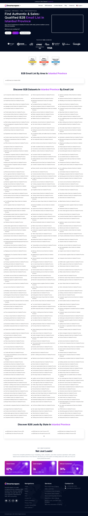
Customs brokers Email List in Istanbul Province (42, 193)
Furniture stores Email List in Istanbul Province (15, 411)
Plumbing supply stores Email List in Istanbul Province (44, 137)
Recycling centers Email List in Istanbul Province (70, 193)
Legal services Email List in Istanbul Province (42, 208)
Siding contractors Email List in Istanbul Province (70, 133)
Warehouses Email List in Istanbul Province (69, 227)
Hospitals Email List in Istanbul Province (41, 292)
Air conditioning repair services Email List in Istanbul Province (71, 119)
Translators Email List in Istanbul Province (69, 189)
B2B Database (48, 5)
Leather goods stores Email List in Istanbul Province (71, 164)
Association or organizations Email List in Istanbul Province (70, 326)
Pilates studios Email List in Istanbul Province (69, 271)
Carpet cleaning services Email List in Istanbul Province (42, 330)
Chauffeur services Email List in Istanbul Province (16, 239)
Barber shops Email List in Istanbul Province (14, 368)
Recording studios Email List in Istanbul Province (16, 116)
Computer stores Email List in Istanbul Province (70, 258)
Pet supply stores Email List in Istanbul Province (43, 277)
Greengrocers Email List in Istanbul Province (69, 162)
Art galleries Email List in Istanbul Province (41, 189)
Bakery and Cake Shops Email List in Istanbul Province (44, 393)
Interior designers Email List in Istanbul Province (70, 333)
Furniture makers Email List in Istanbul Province (15, 378)
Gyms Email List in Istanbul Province (13, 388)
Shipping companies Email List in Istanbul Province (71, 335)
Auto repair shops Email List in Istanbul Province (43, 409)
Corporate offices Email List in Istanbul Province (70, 413)
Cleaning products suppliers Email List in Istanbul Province (43, 284)
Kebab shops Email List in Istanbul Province (69, 372)
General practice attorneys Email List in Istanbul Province (70, 159)
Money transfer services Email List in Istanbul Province (44, 168)
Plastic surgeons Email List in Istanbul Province (70, 116)
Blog (66, 5)
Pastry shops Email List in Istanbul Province (14, 341)
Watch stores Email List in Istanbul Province (42, 225)
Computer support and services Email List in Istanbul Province (71, 297)
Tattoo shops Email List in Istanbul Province (42, 233)
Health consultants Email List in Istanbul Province (43, 146)
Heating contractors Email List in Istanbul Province (71, 292)
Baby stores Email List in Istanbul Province (69, 104)
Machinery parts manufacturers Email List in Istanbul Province (16, 151)
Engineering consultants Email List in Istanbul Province (72, 358)
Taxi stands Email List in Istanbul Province (69, 154)
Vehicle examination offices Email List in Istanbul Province (70, 95)
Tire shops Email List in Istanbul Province (14, 346)
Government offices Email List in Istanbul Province (16, 114)
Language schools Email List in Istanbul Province (16, 106)
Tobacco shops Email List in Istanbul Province (15, 315)
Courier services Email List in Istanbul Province (70, 181)
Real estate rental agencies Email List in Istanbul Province (43, 198)
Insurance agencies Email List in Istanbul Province (16, 395)
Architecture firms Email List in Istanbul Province (15, 245)
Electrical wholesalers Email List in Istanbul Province (71, 368)
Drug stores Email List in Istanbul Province (69, 114)
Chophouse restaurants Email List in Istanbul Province (44, 156)
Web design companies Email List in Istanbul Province (72, 380)
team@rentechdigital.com (72, 488)
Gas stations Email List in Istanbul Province (41, 320)
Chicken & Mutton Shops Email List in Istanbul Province (72, 346)
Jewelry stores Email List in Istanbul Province (15, 372)
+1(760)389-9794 (71, 486)
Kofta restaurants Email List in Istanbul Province (42, 98)
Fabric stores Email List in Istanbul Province (14, 343)
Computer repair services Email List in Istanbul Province (70, 313)
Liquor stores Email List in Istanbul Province (14, 287)
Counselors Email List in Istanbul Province (41, 154)
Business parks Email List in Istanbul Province (42, 346)
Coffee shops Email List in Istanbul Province (42, 384)
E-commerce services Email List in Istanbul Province (16, 283)
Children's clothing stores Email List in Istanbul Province (42, 313)
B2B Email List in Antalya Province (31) (67, 431)
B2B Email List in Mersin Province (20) (67, 433)
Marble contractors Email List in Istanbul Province (71, 195)
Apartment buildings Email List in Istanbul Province (16, 399)
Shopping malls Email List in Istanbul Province (15, 318)
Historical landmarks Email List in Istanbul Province (43, 222)
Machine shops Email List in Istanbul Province (42, 315)
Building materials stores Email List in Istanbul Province (72, 361)
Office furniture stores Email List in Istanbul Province (16, 143)
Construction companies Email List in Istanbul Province (17, 405)
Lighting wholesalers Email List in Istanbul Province (43, 323)
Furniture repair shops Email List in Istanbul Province (16, 137)
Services (40, 5)
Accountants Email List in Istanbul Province (69, 156)
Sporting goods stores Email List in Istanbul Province (71, 176)
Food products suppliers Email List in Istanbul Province (72, 254)
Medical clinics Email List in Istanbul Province (42, 214)
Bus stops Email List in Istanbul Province (41, 395)
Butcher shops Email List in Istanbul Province (15, 348)
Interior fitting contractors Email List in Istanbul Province (42, 287)
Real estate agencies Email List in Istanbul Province (16, 413)
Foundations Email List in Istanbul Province (69, 184)
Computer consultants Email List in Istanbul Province (43, 216)
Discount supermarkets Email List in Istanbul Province (44, 366)
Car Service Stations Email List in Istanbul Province (43, 405)
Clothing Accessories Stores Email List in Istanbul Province (43, 130)
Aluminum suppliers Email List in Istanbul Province (16, 181)
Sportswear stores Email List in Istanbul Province (16, 235)
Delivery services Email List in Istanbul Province (43, 112)
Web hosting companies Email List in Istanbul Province (17, 122)
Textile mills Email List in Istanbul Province (14, 352)
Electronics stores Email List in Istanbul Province (70, 382)
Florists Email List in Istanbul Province (13, 335)
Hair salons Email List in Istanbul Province (14, 380)
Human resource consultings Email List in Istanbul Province (16, 190)
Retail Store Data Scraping (52, 498)
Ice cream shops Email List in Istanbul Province (42, 264)
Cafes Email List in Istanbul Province (40, 413)
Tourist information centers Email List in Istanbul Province (70, 230)
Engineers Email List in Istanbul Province (14, 146)
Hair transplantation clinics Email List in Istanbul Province (70, 248)
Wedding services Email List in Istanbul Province (70, 100)
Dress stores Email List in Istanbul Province (14, 233)
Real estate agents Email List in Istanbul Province (16, 225)
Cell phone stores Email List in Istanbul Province (70, 391)
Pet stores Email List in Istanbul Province (14, 306)
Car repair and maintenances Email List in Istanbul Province (71, 406)
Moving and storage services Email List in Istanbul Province (71, 140)
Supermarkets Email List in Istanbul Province (42, 415)
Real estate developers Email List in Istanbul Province (72, 186)
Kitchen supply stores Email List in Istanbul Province (16, 269)
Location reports (58, 5)
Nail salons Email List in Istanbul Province (14, 98)
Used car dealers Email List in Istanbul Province (70, 329)
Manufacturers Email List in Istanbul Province (42, 411)
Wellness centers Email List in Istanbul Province (42, 150)
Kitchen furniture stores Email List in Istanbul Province (44, 143)
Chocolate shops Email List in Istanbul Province (70, 127)
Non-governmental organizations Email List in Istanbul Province (44, 186)
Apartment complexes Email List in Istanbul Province (44, 306)
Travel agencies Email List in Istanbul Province (42, 382)
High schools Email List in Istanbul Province (14, 184)
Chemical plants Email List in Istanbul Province (42, 269)
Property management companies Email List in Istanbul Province (44, 236)
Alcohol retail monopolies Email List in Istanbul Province (15, 211)
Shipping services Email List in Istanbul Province (15, 251)
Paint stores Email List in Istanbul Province (41, 275)
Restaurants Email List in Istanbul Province (69, 417)
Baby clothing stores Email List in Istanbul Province (71, 122)
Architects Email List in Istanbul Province (14, 361)
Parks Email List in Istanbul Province (68, 388)
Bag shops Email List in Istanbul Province (69, 112)
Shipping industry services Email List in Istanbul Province (15, 338)
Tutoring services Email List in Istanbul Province (15, 118)
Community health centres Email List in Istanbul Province (15, 267)
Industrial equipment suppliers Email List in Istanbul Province (71, 320)
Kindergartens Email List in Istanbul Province (42, 294)
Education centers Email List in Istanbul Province (16, 292)
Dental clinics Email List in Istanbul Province (14, 364)
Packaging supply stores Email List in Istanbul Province (17, 208)
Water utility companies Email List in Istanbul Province (17, 227)
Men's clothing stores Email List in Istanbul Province (43, 354)
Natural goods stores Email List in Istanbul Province (43, 162)
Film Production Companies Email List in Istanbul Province (15, 165)
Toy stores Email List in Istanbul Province (41, 304)
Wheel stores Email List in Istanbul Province (14, 171)
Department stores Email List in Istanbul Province (16, 133)
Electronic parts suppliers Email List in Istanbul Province (42, 219)
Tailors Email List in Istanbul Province (68, 306)
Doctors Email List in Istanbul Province (68, 337)
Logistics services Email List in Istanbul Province (43, 378)
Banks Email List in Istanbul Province (40, 352)
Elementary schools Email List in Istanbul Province (43, 122)
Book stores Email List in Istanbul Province (69, 341)
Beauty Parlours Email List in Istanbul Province (15, 401)
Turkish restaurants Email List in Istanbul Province (16, 386)
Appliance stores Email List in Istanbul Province (15, 304)
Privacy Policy (28, 503)
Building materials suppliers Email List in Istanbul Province (43, 267)
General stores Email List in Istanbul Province (42, 372)
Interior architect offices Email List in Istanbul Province (17, 104)
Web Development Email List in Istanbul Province (16, 382)
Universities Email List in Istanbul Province (14, 108)
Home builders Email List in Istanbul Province (70, 300)
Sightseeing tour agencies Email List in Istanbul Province (42, 255)
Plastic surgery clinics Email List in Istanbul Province (43, 227)
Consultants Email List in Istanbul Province (41, 318)
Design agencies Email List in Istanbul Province (70, 146)
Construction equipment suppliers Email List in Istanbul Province (44, 230)
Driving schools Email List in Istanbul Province (70, 214)
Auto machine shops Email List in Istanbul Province (43, 300)
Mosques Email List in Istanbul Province (41, 341)
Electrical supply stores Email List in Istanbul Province (44, 368)
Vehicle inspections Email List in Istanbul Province (43, 94)
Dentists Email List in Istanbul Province (68, 352)
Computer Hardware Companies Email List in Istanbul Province (17, 301)
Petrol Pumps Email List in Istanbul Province (14, 320)
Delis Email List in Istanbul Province (67, 197)
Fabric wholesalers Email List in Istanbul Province (70, 287)
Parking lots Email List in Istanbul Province (14, 264)
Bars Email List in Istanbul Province (67, 294)
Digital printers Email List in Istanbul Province (69, 304)
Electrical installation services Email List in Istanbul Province (43, 205)
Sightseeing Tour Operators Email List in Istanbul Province (16, 255)
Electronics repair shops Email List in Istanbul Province (72, 277)
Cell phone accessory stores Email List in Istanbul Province (16, 259)
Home (26, 486)
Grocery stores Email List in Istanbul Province (70, 399)
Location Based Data (30, 505)
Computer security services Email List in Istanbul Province (70, 109)
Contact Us (50, 1)
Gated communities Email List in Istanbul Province (71, 225)
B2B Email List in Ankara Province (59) (15, 431)
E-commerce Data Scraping (52, 491)
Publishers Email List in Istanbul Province (14, 222)
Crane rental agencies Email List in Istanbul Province (71, 210)
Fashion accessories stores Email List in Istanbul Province (70, 130)
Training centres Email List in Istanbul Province (42, 195)
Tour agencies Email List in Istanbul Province (15, 174)
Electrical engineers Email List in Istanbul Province (43, 106)
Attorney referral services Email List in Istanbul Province (42, 251)
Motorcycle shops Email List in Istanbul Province (16, 162)
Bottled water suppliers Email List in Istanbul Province (71, 261)
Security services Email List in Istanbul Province (42, 181)
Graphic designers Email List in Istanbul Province (43, 335)
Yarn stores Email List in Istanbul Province (41, 124)
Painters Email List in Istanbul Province (13, 148)
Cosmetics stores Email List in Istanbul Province (42, 348)
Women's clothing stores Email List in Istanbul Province (17, 384)
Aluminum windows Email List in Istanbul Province (70, 98)
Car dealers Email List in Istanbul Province (14, 397)
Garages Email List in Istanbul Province (13, 409)
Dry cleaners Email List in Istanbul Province (14, 297)
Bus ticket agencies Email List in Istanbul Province (43, 127)
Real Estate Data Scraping (52, 486)
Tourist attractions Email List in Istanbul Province (43, 210)
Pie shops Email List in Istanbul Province (41, 325)
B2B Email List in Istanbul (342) (13, 80)
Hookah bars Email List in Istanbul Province (14, 100)
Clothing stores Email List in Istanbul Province (42, 417)
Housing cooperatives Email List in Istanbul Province (16, 261)
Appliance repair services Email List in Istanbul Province (70, 223)
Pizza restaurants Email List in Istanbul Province (15, 312)
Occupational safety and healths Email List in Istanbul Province (44, 134)
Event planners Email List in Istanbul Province (42, 370)
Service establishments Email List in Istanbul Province (71, 415)
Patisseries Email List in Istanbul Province (69, 208)
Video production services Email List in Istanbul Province (42, 259)
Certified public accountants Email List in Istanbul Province (70, 375)
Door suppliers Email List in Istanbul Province (15, 204)
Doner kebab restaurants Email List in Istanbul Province (70, 349)
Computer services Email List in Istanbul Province (16, 275)
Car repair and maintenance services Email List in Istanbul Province (16, 355)
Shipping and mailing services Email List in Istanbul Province (71, 143)
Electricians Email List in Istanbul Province (69, 364)
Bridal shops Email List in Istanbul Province (14, 130)
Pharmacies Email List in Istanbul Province (41, 391)
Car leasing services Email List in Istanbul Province (71, 106)
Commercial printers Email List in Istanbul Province (43, 174)
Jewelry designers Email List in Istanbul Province (70, 148)
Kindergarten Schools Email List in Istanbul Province (16, 294)
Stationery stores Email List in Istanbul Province (42, 358)
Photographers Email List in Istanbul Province (42, 261)
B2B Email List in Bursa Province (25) (15, 433)
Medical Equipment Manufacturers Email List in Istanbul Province (44, 109)
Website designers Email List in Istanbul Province (43, 380)
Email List (15, 33)
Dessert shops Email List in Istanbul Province (69, 218)
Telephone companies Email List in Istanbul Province (17, 154)
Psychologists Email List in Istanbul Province (69, 370)
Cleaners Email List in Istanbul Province (68, 241)
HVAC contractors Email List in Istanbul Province (15, 247)
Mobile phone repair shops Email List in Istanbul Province (43, 297)
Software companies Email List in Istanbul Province (43, 397)
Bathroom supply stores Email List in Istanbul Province (44, 176)
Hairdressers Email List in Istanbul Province (14, 374)
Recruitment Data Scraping (52, 493)
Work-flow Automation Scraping (53, 504)
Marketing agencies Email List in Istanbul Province (71, 279)
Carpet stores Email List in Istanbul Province (15, 329)
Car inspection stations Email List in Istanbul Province (17, 94)
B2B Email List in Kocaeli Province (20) (41, 433)
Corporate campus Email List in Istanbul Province (16, 415)
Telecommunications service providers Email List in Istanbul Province (43, 344)
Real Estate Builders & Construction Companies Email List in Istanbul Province (71, 402)
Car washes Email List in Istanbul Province (69, 366)
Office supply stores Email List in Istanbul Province (71, 264)
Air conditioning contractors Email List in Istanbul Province (70, 169)
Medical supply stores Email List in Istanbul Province (16, 176)
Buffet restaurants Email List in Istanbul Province (43, 308)
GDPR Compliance (30, 500)
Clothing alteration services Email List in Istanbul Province (43, 159)
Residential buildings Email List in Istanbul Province (43, 399)
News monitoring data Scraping (53, 496)
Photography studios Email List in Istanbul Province (16, 214)
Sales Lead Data (49, 489)
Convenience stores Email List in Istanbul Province (43, 148)
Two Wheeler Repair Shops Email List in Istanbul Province (16, 202)
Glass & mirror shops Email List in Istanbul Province (16, 193)
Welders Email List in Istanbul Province (40, 118)
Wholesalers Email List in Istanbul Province (14, 370)
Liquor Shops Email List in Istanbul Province (69, 283)
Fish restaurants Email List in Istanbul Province (42, 139)
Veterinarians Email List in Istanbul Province (69, 266)
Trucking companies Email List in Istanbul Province (43, 184)
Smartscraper (8, 10)
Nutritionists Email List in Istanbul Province (14, 168)
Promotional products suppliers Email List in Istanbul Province (71, 205)
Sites (26, 496)
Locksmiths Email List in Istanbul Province (14, 197)
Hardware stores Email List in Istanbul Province (15, 366)
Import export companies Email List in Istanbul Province (70, 355)
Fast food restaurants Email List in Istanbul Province (16, 391)
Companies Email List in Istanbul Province (14, 417)
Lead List (8, 33)
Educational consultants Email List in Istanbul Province (17, 333)
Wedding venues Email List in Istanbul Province (15, 290)
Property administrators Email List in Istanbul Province (71, 235)
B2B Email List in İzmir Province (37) (41, 431)
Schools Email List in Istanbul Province (40, 388)
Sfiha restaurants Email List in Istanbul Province (42, 361)
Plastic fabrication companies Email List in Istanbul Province (16, 359)
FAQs (26, 489)
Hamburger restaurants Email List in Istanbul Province (71, 318)
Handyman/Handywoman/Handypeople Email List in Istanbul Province (16, 242)
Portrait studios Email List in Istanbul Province (15, 112)
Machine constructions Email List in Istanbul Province (17, 127)
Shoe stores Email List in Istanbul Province (69, 384)
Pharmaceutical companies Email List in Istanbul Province (15, 186)
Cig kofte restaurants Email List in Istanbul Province (71, 290)
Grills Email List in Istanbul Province (40, 171)
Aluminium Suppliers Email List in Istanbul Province (71, 178)
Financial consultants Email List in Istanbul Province (71, 269)
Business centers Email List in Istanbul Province (15, 271)
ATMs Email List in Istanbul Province (68, 409)
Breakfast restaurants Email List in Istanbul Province (16, 325)
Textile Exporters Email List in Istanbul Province (42, 290)
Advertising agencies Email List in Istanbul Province (71, 411)
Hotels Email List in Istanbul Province (68, 397)
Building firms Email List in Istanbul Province (42, 239)
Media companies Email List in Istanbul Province (43, 114)
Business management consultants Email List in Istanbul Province (72, 309)
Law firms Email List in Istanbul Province (68, 395)
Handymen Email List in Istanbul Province (69, 239)
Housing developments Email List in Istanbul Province (71, 315)
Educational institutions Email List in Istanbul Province (17, 323)
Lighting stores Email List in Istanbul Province (70, 323)
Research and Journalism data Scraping (53, 501)
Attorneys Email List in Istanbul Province (14, 277)
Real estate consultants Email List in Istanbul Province (71, 386)
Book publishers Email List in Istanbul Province (70, 124)
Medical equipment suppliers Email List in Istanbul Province (16, 280)
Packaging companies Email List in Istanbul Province (71, 174)
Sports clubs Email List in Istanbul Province (41, 116)
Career (26, 491)
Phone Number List (25, 33)
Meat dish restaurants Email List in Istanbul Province (43, 279)
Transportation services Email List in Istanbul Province (44, 245)
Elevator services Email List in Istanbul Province (70, 245)
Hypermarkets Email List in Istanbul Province (15, 216)
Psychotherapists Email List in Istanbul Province (70, 150)
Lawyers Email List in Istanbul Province (68, 275)
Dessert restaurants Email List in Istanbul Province (71, 233)
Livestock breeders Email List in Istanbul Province (71, 216)
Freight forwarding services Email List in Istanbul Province (43, 179)
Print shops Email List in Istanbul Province (41, 374)
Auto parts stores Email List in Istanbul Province (15, 393)
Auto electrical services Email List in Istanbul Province (17, 195)
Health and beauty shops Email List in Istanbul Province (15, 159)
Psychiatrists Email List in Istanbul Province (41, 104)
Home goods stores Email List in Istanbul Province (43, 386)
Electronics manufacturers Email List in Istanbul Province (15, 140)
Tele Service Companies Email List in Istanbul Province (72, 343)
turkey (21, 10)
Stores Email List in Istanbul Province (40, 364)
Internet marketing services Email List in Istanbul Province (43, 272)
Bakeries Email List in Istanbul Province (68, 393)
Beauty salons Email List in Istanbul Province (42, 401)
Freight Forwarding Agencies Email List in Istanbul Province (16, 179)
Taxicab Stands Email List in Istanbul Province (15, 156)
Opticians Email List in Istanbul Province (14, 308)
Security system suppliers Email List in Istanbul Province (42, 338)
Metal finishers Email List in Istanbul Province (69, 201)
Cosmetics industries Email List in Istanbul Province (43, 164)
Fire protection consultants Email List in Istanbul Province (15, 219)
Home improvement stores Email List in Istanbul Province (15, 230)
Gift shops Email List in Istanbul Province (41, 247)
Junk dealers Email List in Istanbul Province (69, 171)
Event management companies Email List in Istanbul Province (16, 125)
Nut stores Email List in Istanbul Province (41, 241)
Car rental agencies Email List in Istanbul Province (71, 378)
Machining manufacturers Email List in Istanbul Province (42, 101)
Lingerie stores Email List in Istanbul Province (70, 251)
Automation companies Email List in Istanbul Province (71, 137)
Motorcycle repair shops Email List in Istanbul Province (44, 201)
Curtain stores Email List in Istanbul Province (42, 333)
